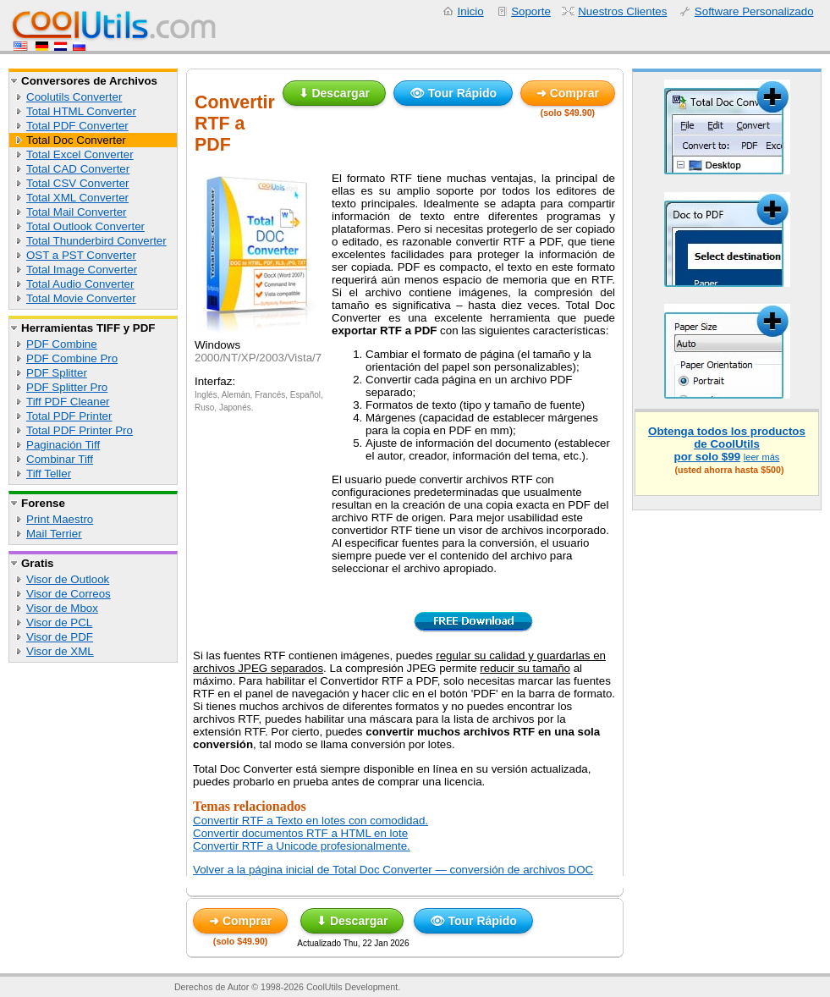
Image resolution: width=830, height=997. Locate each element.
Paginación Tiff (63, 444)
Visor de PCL (59, 622)
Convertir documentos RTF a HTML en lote (300, 833)
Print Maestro (59, 519)
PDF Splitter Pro (66, 387)
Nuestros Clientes (622, 11)
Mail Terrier (54, 533)
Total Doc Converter (76, 140)
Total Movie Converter (81, 298)
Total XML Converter (77, 197)
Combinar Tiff (59, 459)
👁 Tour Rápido (453, 93)
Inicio (471, 11)
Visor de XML (60, 651)
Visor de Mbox (62, 608)
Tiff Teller (48, 473)
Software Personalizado (754, 11)
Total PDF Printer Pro (79, 430)
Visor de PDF (59, 637)
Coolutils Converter (74, 97)
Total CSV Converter (77, 183)
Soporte (531, 11)
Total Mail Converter (76, 212)
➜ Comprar (567, 93)
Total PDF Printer (69, 416)
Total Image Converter (81, 269)
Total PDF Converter (77, 125)
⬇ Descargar (334, 93)
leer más (762, 457)
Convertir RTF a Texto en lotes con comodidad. (310, 820)
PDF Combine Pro (72, 358)
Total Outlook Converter (85, 226)
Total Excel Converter (80, 154)
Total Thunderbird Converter (96, 240)
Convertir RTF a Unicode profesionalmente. (301, 846)
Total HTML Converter (81, 111)
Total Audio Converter (80, 284)
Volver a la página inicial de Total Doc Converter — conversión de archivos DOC (393, 869)
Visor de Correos (68, 593)
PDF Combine (61, 344)
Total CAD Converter (77, 168)
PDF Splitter (56, 372)
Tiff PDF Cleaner (68, 401)
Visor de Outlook (67, 579)
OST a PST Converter (81, 255)
